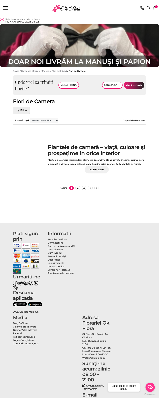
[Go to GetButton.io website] (150, 394)
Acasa (16, 71)
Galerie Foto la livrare (24, 326)
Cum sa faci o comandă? (61, 246)
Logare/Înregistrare (23, 340)
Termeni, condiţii (57, 256)
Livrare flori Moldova (59, 269)
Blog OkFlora (20, 323)
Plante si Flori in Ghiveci (54, 71)
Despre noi (54, 259)
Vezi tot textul (96, 169)
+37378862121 (91, 386)
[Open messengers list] (150, 387)
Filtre (21, 110)
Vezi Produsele (134, 85)
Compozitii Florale (31, 71)
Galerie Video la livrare (25, 330)
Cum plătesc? (55, 249)
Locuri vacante (56, 263)
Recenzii (17, 333)
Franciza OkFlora (57, 239)
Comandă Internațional (26, 343)
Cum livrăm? (55, 252)
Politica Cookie (56, 266)
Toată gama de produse (61, 273)
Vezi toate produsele (24, 336)
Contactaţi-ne (55, 242)
